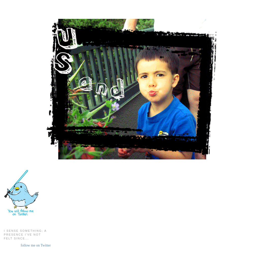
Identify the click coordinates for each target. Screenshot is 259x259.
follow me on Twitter (36, 245)
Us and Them (130, 18)
